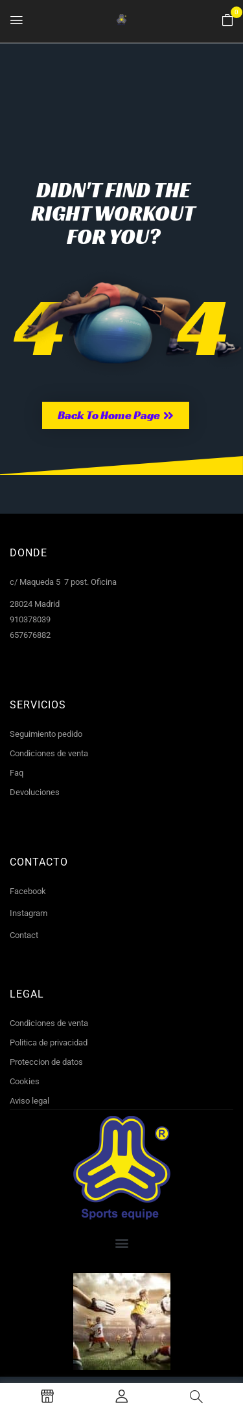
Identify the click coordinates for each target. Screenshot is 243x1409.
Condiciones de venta (49, 753)
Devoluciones (35, 792)
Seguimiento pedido (46, 734)
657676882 (30, 635)
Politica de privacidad (48, 1042)
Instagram (28, 913)
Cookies (25, 1081)
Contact (24, 935)
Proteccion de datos (46, 1062)
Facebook (28, 891)
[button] (227, 21)
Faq (16, 773)
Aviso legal (29, 1101)
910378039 (30, 619)
